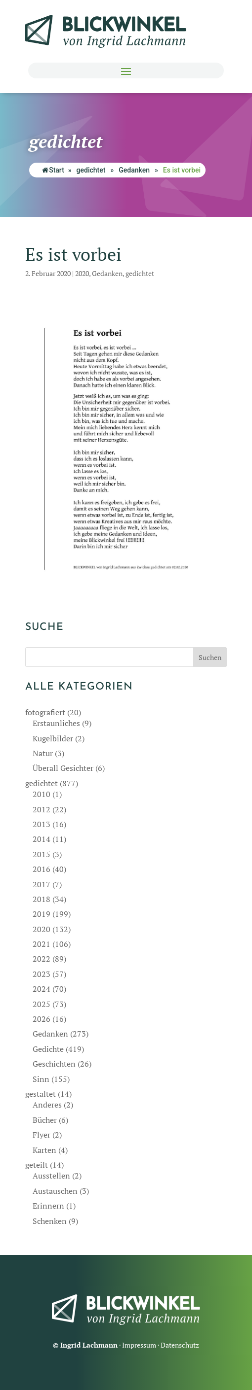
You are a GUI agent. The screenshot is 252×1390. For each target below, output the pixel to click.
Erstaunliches (56, 723)
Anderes (47, 1104)
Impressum (139, 1345)
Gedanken (134, 170)
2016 (41, 869)
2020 (82, 273)
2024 (41, 988)
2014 (41, 839)
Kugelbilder (53, 738)
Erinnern (48, 1205)
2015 (41, 854)
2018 (41, 899)
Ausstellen (51, 1175)
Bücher (45, 1119)
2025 (41, 1004)
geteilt (36, 1164)
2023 (41, 974)
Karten (44, 1150)
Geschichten (54, 1063)
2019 (41, 913)
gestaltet (40, 1093)
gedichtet (91, 170)
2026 (41, 1018)
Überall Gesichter (63, 768)
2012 (41, 809)
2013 (41, 824)
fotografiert (45, 712)
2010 (41, 794)
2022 (41, 958)
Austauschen (55, 1190)
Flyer (41, 1134)
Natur (43, 753)
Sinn (41, 1079)
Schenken (50, 1221)
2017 (41, 884)
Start (53, 170)
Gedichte (48, 1048)
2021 (41, 943)
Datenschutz (180, 1345)
